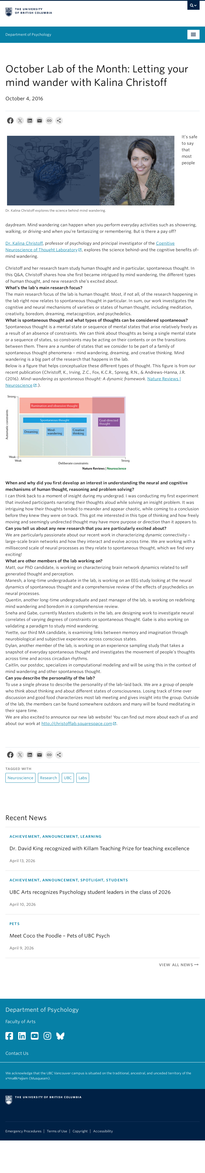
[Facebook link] (11, 1037)
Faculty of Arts (20, 1021)
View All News (179, 965)
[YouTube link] (37, 1037)
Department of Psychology (28, 35)
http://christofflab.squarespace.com (76, 723)
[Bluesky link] (62, 1037)
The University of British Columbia (73, 11)
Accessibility (103, 1131)
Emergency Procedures (23, 1131)
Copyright (80, 1131)
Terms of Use (57, 1131)
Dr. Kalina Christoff (24, 243)
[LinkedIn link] (24, 1037)
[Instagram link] (49, 1037)
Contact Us (16, 1053)
